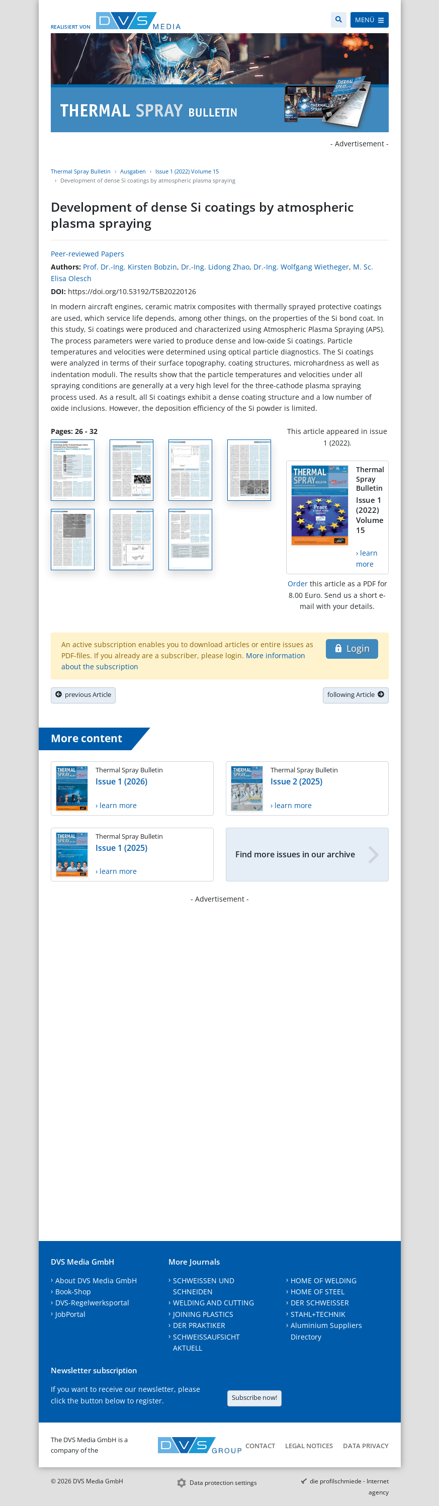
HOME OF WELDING (324, 1280)
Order (298, 583)
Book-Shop (73, 1291)
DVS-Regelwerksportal (92, 1302)
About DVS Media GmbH (96, 1280)
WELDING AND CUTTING (213, 1302)
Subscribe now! (254, 1397)
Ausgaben (133, 171)
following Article (355, 694)
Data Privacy (366, 1445)
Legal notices (309, 1445)
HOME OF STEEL (317, 1291)
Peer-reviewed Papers (87, 253)
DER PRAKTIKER (199, 1325)
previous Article (83, 694)
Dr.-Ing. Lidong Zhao (215, 267)
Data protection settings (223, 1482)
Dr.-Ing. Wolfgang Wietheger (301, 267)
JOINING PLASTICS (203, 1314)
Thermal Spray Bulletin (81, 171)
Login (351, 648)
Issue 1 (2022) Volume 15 (187, 171)
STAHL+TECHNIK (318, 1314)
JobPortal (70, 1314)
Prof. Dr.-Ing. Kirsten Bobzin (130, 267)
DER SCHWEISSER (320, 1302)
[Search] (338, 20)
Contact (260, 1445)
